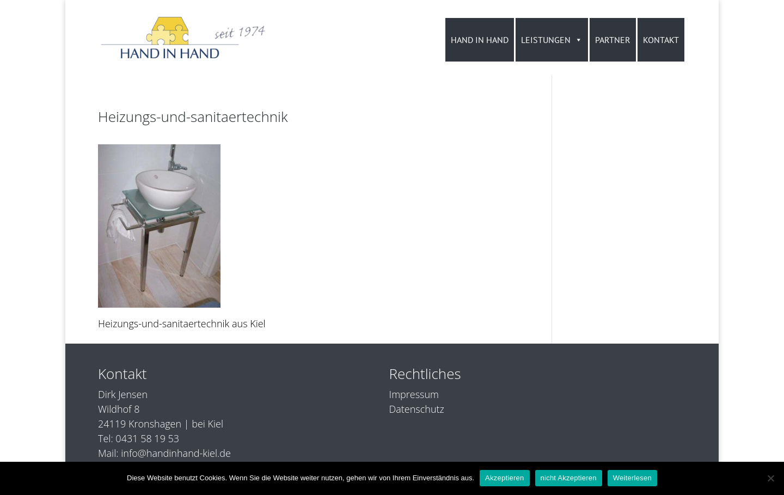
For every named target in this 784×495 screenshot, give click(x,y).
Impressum (414, 394)
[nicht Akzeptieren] (770, 478)
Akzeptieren (504, 478)
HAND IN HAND (480, 39)
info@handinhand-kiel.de (176, 453)
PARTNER (612, 39)
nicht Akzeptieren (569, 478)
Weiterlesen (632, 478)
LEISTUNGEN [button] (552, 39)
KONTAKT (661, 39)
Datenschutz (416, 408)
